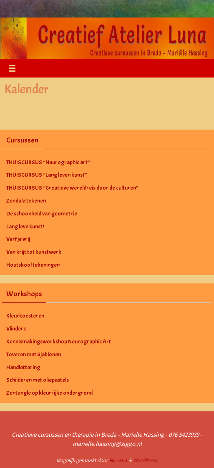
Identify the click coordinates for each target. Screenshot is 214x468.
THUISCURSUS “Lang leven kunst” (46, 174)
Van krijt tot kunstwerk (33, 251)
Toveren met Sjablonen (33, 354)
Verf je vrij (18, 239)
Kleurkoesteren (25, 315)
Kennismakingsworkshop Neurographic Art (58, 341)
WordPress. (145, 460)
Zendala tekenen (26, 200)
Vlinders (16, 328)
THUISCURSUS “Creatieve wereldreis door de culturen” (72, 187)
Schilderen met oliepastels (37, 379)
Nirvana (118, 460)
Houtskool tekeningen (33, 264)
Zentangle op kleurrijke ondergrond (49, 392)
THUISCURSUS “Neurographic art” (48, 162)
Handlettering (23, 367)
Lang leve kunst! (25, 226)
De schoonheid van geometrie (41, 213)
